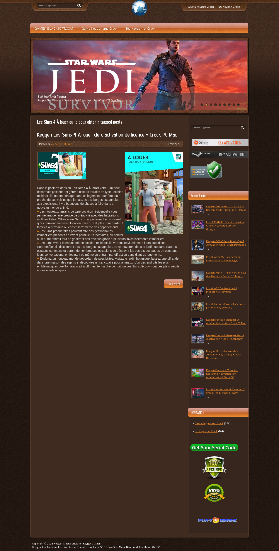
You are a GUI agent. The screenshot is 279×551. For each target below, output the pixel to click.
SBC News (106, 547)
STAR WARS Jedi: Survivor (51, 96)
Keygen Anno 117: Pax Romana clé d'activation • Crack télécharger (226, 274)
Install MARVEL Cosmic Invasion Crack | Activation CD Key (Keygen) (225, 225)
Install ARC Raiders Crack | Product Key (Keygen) (221, 290)
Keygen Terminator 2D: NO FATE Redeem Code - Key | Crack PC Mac (226, 208)
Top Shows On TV (149, 547)
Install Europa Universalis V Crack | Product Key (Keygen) (225, 305)
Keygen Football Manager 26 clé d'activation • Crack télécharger (225, 337)
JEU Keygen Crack (229, 6)
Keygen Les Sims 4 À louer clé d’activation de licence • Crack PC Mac (107, 134)
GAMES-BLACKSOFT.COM (54, 28)
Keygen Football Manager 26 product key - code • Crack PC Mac (226, 321)
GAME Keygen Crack (201, 6)
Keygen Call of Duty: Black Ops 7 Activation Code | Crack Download (226, 243)
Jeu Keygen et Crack (140, 28)
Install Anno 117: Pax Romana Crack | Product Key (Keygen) (223, 258)
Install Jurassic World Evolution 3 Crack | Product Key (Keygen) (225, 391)
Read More (117, 100)
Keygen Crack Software (67, 543)
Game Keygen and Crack (99, 28)
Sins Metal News (123, 547)
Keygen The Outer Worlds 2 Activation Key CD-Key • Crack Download (223, 354)
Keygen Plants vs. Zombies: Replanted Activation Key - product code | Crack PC (222, 373)
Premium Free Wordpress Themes (67, 547)
